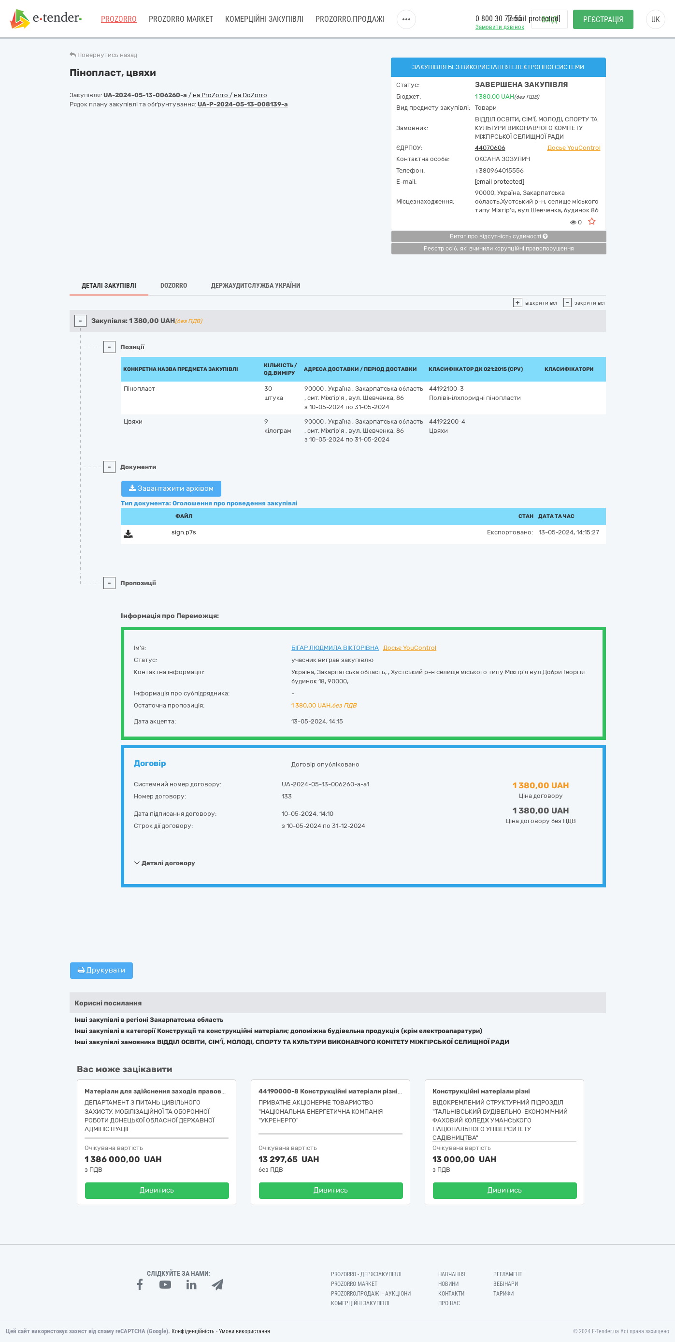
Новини (448, 1284)
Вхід (550, 19)
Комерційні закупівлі (264, 19)
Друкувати (101, 970)
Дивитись (157, 1190)
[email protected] (499, 181)
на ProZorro (211, 95)
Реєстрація (603, 19)
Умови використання (244, 1331)
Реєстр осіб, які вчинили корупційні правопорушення (499, 248)
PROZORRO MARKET (181, 19)
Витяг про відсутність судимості (498, 236)
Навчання (451, 1274)
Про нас (449, 1303)
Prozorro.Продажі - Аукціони (371, 1293)
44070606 (490, 147)
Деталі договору (164, 863)
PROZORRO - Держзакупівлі (366, 1274)
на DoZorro (250, 95)
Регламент (507, 1274)
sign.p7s (184, 532)
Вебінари (505, 1284)
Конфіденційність (193, 1331)
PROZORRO (119, 19)
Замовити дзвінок (499, 26)
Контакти (451, 1293)
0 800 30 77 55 (498, 18)
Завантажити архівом (171, 488)
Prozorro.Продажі (350, 19)
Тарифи (503, 1293)
